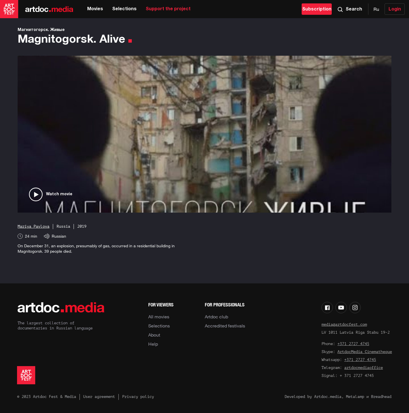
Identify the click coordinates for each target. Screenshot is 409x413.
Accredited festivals (225, 325)
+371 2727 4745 (353, 344)
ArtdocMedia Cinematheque (364, 352)
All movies (158, 316)
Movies (95, 9)
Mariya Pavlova (33, 226)
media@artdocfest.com (344, 324)
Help (153, 344)
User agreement (99, 397)
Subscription (316, 9)
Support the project (168, 9)
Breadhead (381, 397)
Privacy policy (138, 397)
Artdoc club (216, 316)
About (154, 335)
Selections (124, 9)
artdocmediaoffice (363, 368)
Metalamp (355, 397)
